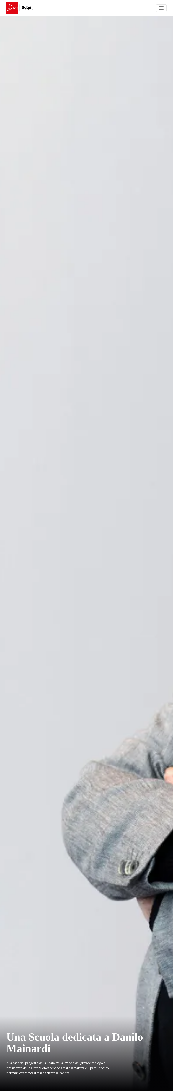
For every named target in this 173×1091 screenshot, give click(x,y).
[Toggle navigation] (161, 8)
